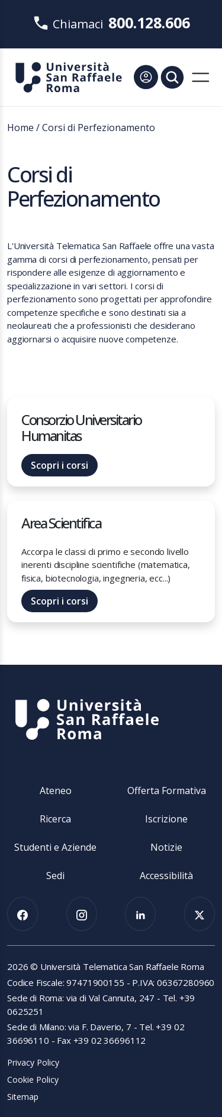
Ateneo (56, 790)
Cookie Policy (33, 1079)
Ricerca (55, 818)
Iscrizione (166, 818)
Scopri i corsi (59, 465)
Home (20, 127)
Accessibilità (166, 875)
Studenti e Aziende (55, 847)
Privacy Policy (33, 1062)
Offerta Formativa (166, 790)
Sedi (55, 875)
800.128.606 (149, 22)
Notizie (166, 847)
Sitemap (22, 1096)
